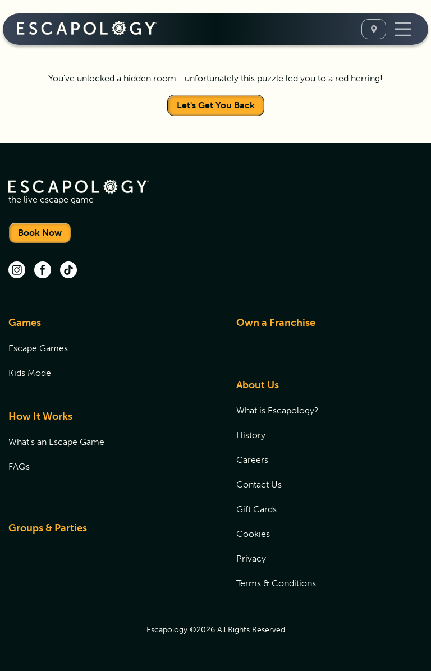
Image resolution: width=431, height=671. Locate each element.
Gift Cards (256, 509)
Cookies (253, 533)
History (250, 435)
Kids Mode (29, 372)
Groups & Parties (47, 528)
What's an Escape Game (56, 441)
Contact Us (259, 484)
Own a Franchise (275, 322)
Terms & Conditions (276, 583)
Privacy (251, 558)
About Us (257, 385)
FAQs (19, 466)
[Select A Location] (373, 29)
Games (24, 322)
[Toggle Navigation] (403, 29)
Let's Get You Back (216, 105)
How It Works (40, 416)
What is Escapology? (277, 410)
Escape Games (38, 348)
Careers (252, 459)
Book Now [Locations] (40, 232)
